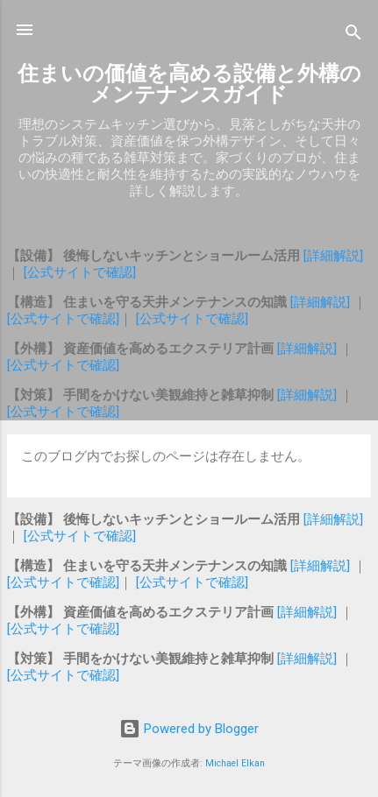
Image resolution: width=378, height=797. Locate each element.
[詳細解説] (333, 256)
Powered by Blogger (189, 729)
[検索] (353, 35)
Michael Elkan (235, 763)
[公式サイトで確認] (80, 272)
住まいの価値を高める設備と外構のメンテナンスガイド (189, 84)
